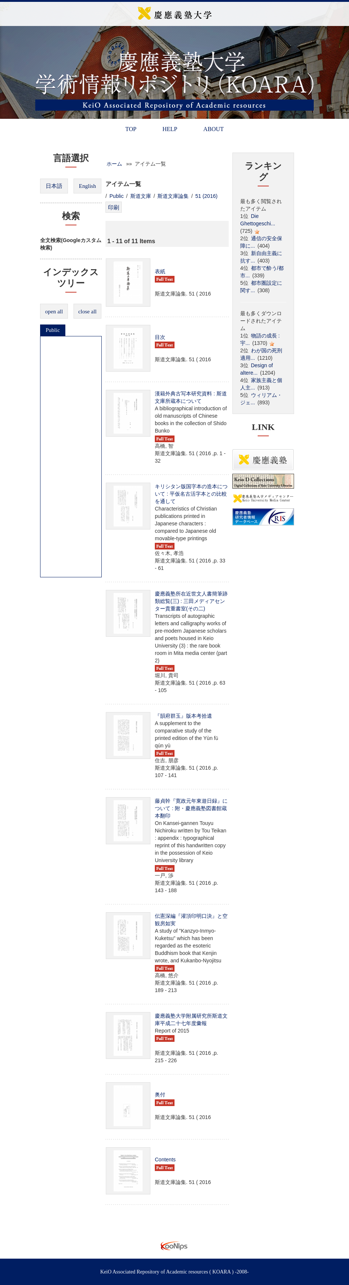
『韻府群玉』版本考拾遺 (183, 716)
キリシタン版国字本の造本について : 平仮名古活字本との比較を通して (191, 493)
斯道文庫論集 (173, 196)
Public (53, 330)
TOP (130, 129)
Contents (165, 1159)
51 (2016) (206, 196)
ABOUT (213, 129)
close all (87, 311)
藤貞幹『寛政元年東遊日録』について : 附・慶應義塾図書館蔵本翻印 (191, 808)
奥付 (160, 1095)
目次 (160, 337)
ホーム (114, 164)
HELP (169, 129)
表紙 (160, 271)
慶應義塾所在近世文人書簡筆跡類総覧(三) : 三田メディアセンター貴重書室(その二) (191, 601)
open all (54, 311)
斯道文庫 (140, 196)
